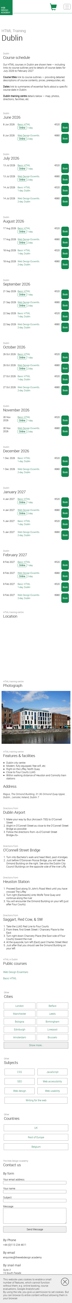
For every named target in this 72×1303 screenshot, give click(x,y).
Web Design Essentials (15, 972)
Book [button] (65, 127)
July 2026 (11, 158)
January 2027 (14, 491)
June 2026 (11, 117)
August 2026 (13, 221)
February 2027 (15, 554)
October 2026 (14, 347)
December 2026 (16, 450)
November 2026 (16, 410)
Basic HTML (9, 978)
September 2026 (16, 284)
